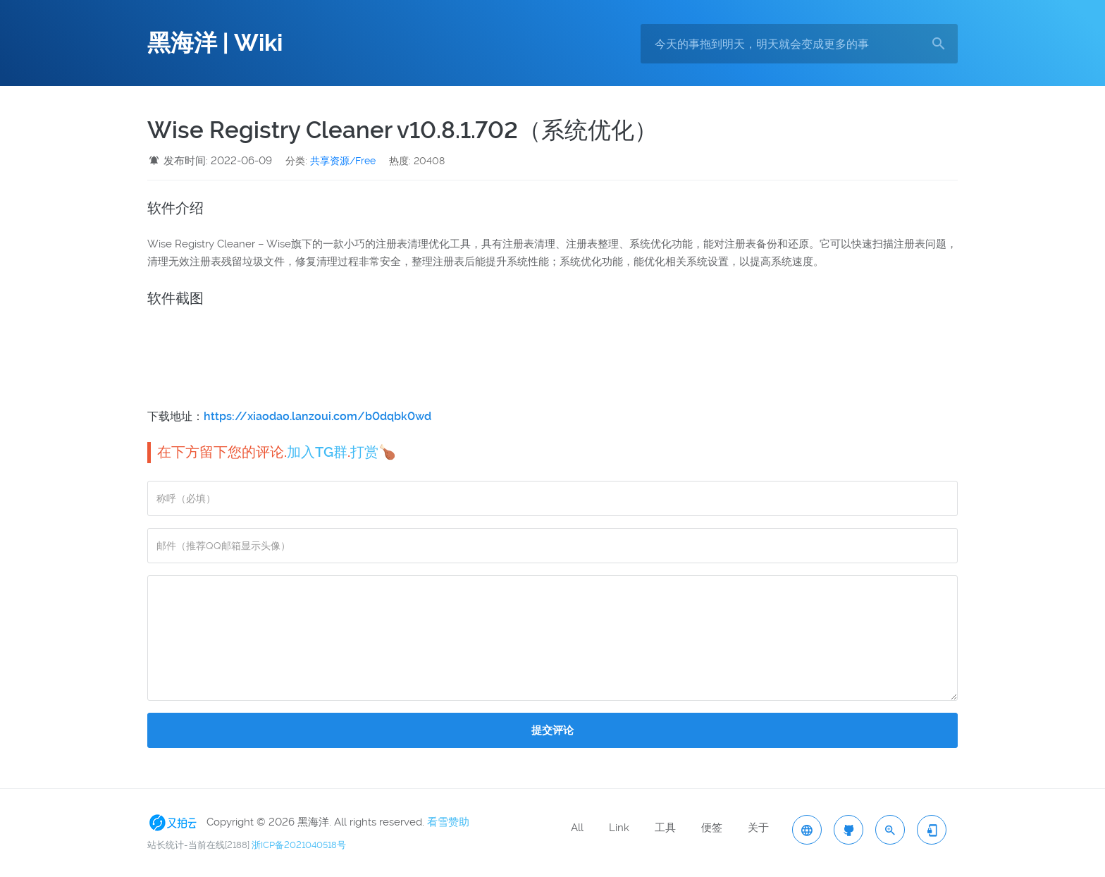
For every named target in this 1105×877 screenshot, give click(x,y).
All (577, 827)
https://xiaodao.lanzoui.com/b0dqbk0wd (317, 416)
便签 (711, 827)
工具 (665, 827)
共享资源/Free (343, 160)
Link (619, 827)
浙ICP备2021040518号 (299, 845)
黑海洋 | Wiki (215, 43)
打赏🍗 (373, 451)
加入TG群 (317, 451)
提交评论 (552, 730)
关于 (758, 827)
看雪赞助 (448, 822)
